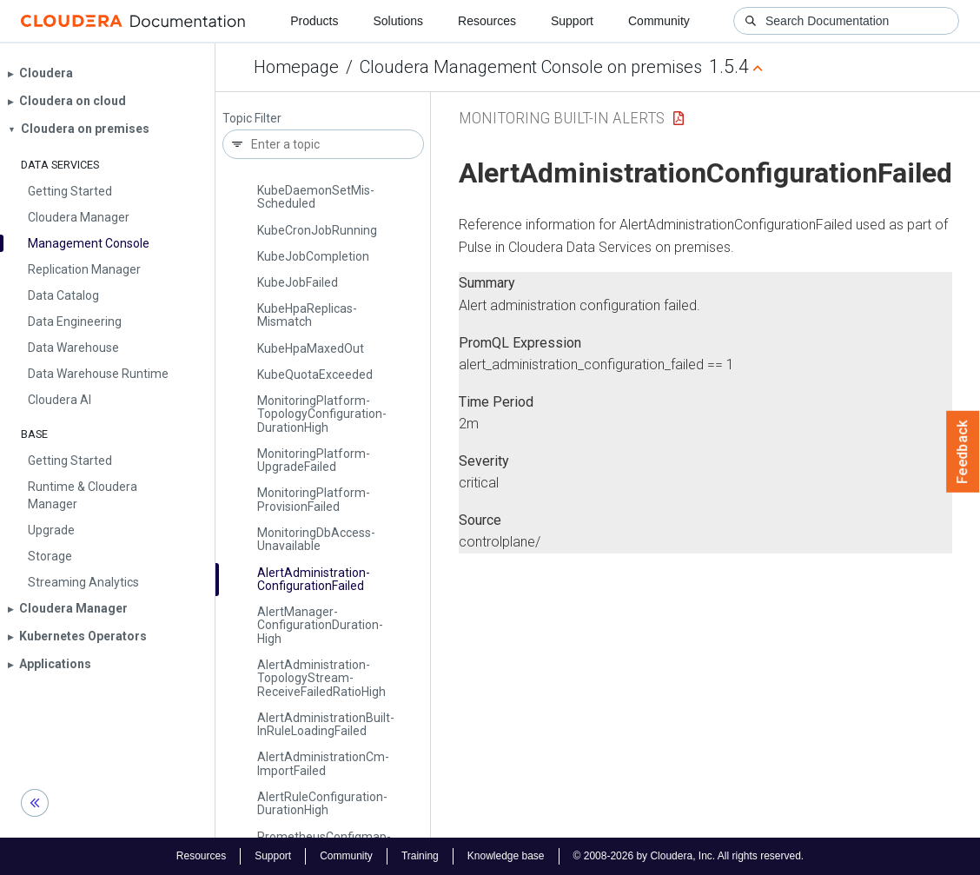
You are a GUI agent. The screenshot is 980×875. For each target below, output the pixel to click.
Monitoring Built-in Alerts (562, 118)
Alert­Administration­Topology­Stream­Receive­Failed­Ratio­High (321, 678)
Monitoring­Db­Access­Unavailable (316, 539)
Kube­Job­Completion (313, 256)
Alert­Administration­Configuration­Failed (313, 579)
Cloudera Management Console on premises (531, 66)
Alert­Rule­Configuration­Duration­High (322, 803)
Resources (487, 21)
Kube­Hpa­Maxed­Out (310, 348)
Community (659, 21)
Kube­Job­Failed (297, 282)
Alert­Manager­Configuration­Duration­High (320, 625)
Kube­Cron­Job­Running (317, 230)
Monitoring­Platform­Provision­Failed (313, 499)
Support (572, 21)
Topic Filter (251, 118)
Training (420, 856)
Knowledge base (506, 856)
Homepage (296, 66)
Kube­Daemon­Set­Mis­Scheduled (315, 196)
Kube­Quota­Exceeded (315, 374)
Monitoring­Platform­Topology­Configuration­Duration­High (322, 414)
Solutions (398, 21)
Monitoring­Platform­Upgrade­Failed (313, 460)
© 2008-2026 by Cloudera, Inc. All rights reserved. (689, 856)
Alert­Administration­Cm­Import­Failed (323, 763)
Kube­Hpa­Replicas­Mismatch (307, 315)
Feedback (963, 452)
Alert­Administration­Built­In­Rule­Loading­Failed (325, 724)
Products (314, 21)
